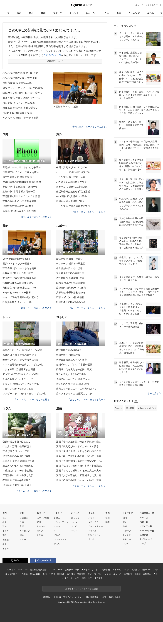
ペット (74, 531)
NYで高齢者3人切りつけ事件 (71, 196)
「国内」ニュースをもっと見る (34, 217)
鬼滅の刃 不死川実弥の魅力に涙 (19, 355)
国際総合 (6, 540)
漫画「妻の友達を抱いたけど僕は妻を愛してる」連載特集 (80, 441)
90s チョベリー (95, 535)
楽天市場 (130, 408)
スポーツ (57, 13)
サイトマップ (146, 539)
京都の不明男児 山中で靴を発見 (19, 201)
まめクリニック (72, 569)
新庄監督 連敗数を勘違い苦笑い (20, 107)
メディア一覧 (146, 526)
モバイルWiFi (49, 574)
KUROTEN (22, 569)
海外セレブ (25, 531)
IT (55, 531)
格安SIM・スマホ (150, 569)
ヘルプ (143, 543)
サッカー (41, 526)
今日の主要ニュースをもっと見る (89, 126)
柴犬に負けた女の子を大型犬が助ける (76, 388)
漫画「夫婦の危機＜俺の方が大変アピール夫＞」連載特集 (80, 461)
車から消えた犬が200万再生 (71, 374)
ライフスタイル (95, 526)
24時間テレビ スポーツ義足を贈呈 (20, 172)
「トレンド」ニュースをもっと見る (32, 399)
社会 (4, 518)
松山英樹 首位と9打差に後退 (18, 102)
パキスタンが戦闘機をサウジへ (72, 182)
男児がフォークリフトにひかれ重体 (22, 88)
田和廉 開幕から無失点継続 (70, 283)
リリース (144, 518)
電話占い (136, 569)
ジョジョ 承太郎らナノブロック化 (20, 384)
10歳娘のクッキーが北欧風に (17, 470)
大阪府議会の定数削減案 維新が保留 (21, 182)
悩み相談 (71, 574)
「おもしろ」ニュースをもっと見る (86, 399)
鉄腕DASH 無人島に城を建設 (17, 283)
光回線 (25, 574)
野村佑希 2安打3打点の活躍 (71, 302)
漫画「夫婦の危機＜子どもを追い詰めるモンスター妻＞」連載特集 (80, 451)
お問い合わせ (115, 597)
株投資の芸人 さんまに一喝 (17, 302)
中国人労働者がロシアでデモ (71, 167)
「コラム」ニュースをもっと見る (33, 491)
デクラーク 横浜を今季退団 (70, 263)
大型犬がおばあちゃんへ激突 (71, 359)
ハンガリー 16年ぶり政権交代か (73, 172)
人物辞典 (144, 535)
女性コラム (93, 522)
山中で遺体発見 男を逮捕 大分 (18, 177)
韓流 (22, 535)
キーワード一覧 (147, 531)
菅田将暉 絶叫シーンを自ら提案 (19, 268)
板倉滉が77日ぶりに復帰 (69, 268)
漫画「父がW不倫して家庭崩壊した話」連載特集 (80, 475)
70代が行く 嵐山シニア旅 (15, 451)
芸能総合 (24, 518)
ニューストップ (142, 5)
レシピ (108, 574)
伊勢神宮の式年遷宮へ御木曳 (17, 206)
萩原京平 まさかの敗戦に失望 (18, 461)
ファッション (60, 539)
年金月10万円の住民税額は (16, 446)
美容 (155, 574)
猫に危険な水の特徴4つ (68, 350)
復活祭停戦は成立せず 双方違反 (73, 191)
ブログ (126, 569)
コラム (105, 13)
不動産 (137, 574)
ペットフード (67, 578)
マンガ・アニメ (61, 522)
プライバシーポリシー (73, 597)
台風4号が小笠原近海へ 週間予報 (19, 186)
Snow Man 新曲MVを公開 (16, 258)
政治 (4, 526)
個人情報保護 (92, 597)
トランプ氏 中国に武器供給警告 (73, 206)
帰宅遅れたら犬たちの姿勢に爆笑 (74, 369)
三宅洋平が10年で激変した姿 (17, 475)
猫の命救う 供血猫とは (68, 355)
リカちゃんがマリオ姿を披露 (17, 388)
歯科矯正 (147, 574)
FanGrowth (57, 569)
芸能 (43, 13)
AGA (77, 578)
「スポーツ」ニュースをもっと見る (86, 308)
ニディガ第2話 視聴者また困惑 (18, 369)
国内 (19, 13)
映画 (22, 522)
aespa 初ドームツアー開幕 (16, 292)
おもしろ (90, 13)
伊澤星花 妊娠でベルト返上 (17, 485)
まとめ (5, 531)
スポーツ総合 (43, 518)
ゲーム (57, 526)
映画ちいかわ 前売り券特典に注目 (20, 359)
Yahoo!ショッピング (147, 408)
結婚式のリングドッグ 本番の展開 (74, 364)
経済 (4, 522)
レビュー (58, 518)
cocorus (60, 574)
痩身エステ (87, 578)
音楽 (22, 526)
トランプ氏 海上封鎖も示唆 (70, 177)
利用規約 (57, 597)
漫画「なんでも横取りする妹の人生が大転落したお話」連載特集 (80, 470)
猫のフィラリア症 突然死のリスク (74, 393)
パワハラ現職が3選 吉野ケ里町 (19, 78)
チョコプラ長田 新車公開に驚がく (20, 297)
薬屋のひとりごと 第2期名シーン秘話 (22, 350)
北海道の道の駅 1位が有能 (16, 456)
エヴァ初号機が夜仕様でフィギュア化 (22, 364)
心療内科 (106, 569)
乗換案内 (128, 574)
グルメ (57, 535)
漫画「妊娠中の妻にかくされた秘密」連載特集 (80, 480)
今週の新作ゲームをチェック (17, 379)
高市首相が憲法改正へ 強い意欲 (19, 210)
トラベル (92, 531)
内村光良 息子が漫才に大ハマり (19, 287)
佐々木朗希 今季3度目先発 (70, 278)
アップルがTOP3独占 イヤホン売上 (21, 374)
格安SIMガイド (12, 574)
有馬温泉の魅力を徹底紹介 (16, 480)
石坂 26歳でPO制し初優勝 (70, 297)
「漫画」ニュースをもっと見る (88, 486)
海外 (31, 13)
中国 (4, 544)
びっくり (75, 518)
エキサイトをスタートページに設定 (81, 589)
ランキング (133, 13)
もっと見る (154, 393)
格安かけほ (35, 574)
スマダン (92, 518)
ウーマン (98, 574)
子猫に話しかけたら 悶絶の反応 (73, 379)
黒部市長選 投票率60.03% (17, 83)
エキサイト (157, 5)
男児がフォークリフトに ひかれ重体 (21, 167)
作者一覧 (144, 522)
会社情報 (46, 597)
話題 (108, 522)
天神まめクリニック (91, 569)
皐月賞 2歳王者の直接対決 (70, 273)
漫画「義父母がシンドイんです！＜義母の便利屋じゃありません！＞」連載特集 (80, 446)
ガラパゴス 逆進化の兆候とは (72, 186)
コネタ (74, 522)
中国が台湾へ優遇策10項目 (70, 201)
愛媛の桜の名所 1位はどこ (16, 441)
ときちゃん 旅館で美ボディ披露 (20, 117)
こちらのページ (52, 55)
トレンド (73, 13)
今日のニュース (154, 13)
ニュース (5, 13)
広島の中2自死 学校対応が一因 (18, 191)
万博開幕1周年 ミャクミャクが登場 (21, 196)
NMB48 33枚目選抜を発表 (17, 112)
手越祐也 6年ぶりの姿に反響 (17, 273)
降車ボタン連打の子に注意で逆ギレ (22, 93)
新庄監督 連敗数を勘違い (69, 258)
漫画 (118, 13)
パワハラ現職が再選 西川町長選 (20, 73)
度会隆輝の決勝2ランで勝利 (71, 287)
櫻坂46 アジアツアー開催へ (17, 263)
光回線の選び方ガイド (40, 569)
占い (90, 574)
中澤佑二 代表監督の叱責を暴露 (19, 278)
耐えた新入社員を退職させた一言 (21, 97)
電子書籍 (98, 578)
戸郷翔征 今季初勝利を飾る (70, 292)
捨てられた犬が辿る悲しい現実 (72, 384)
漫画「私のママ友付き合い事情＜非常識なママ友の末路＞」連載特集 (80, 465)
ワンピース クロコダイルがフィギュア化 (24, 393)
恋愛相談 (81, 574)
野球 (39, 522)
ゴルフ (40, 531)
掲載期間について (55, 61)
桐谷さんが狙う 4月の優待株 (17, 465)
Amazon (118, 408)
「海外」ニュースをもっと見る (88, 212)
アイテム (117, 569)
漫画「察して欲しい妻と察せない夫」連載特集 (80, 456)
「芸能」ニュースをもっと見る (34, 308)
